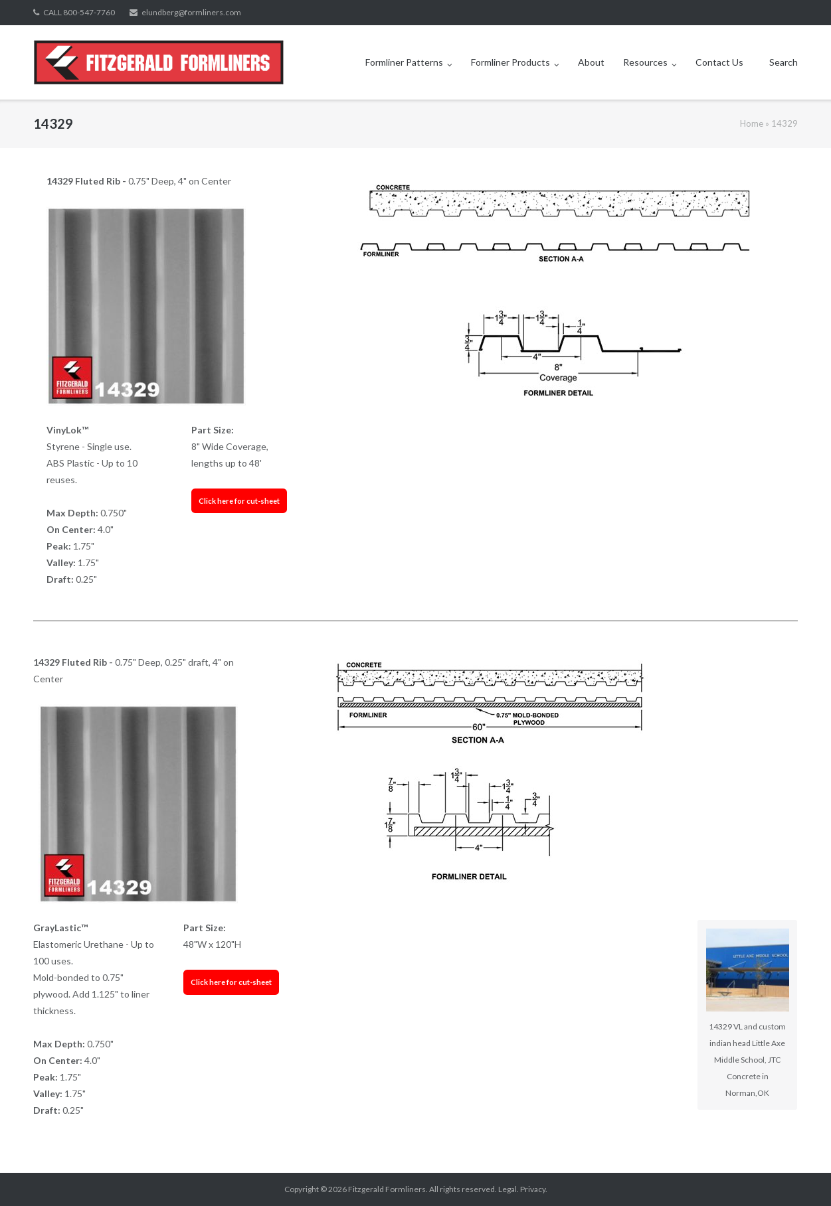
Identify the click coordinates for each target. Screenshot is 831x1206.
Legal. (508, 1189)
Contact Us (719, 62)
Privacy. (533, 1189)
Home (751, 123)
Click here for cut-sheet (239, 500)
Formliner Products (510, 62)
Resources (645, 62)
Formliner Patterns (404, 62)
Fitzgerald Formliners (387, 1189)
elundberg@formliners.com (191, 12)
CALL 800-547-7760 (79, 12)
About (591, 62)
